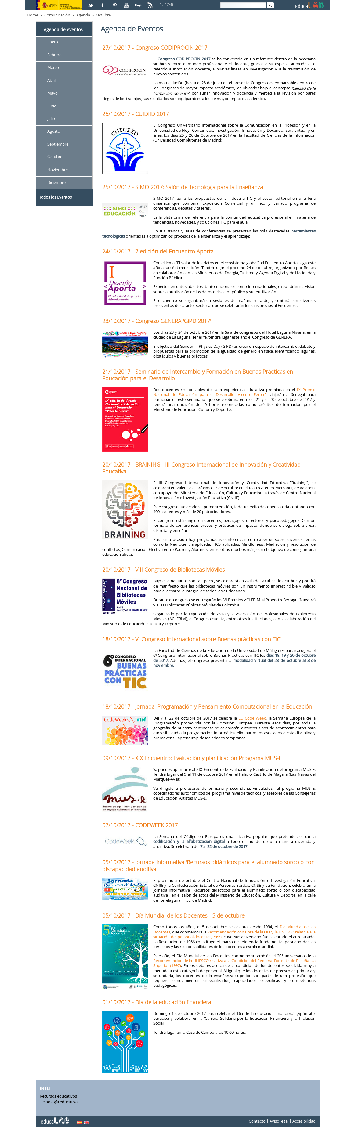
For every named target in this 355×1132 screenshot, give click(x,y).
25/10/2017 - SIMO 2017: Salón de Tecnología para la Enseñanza (182, 187)
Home (32, 15)
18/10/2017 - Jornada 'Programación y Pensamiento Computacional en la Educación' (207, 706)
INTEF (45, 1088)
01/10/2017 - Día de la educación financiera (156, 1002)
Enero (52, 42)
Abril (51, 80)
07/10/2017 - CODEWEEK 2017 (140, 825)
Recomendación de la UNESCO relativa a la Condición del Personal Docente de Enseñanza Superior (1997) (234, 963)
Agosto (53, 131)
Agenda (83, 15)
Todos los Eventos (55, 197)
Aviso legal (279, 1121)
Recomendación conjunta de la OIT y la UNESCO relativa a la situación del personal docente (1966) (234, 934)
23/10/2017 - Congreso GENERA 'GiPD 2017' (156, 321)
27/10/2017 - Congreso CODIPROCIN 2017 (154, 47)
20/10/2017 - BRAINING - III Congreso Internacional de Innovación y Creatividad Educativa (201, 468)
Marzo (53, 67)
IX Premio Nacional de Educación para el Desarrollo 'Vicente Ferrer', (234, 392)
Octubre (103, 15)
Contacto (257, 1121)
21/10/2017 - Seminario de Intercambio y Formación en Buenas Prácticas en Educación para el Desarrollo (197, 375)
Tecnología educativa (59, 1102)
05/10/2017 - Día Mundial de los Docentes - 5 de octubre (173, 915)
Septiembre (57, 144)
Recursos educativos (58, 1096)
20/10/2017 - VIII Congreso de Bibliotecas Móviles (163, 569)
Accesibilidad (304, 1121)
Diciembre (56, 182)
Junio (51, 106)
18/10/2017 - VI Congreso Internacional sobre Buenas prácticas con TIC (191, 639)
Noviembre (57, 169)
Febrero (54, 54)
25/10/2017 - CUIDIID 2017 (135, 113)
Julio (51, 118)
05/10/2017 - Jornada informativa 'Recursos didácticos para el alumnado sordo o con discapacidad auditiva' (208, 865)
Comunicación (57, 15)
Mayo (52, 93)
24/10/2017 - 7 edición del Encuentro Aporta (158, 251)
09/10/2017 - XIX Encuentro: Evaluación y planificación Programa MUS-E (192, 758)
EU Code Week (252, 718)
